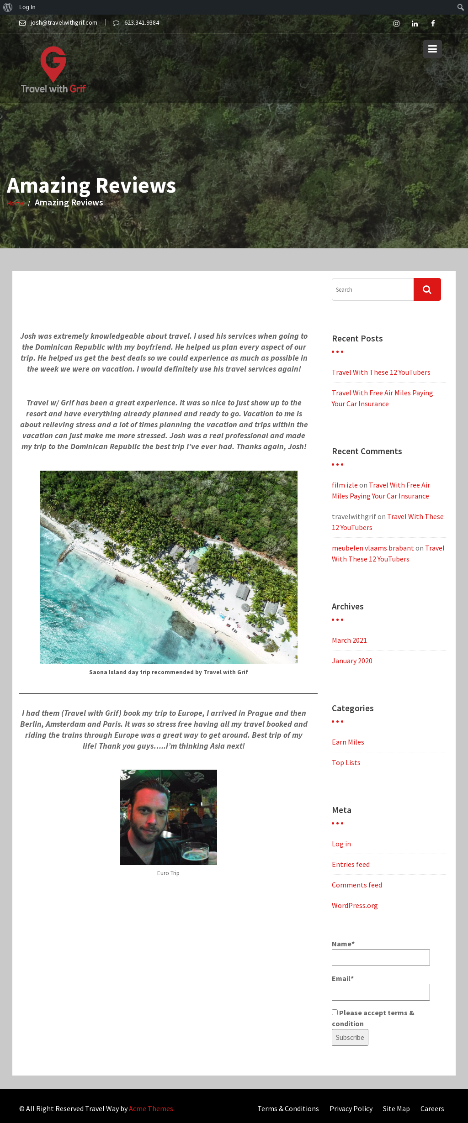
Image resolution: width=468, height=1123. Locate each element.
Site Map (396, 1108)
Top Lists (346, 762)
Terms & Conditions (288, 1108)
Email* (381, 987)
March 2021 (349, 640)
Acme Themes (151, 1108)
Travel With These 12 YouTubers (381, 372)
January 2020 (352, 660)
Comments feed (357, 884)
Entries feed (351, 864)
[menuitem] (8, 7)
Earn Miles (348, 741)
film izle (345, 484)
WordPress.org (355, 905)
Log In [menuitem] (27, 7)
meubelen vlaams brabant (373, 547)
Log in (341, 843)
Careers (432, 1108)
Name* (381, 952)
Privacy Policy (351, 1108)
